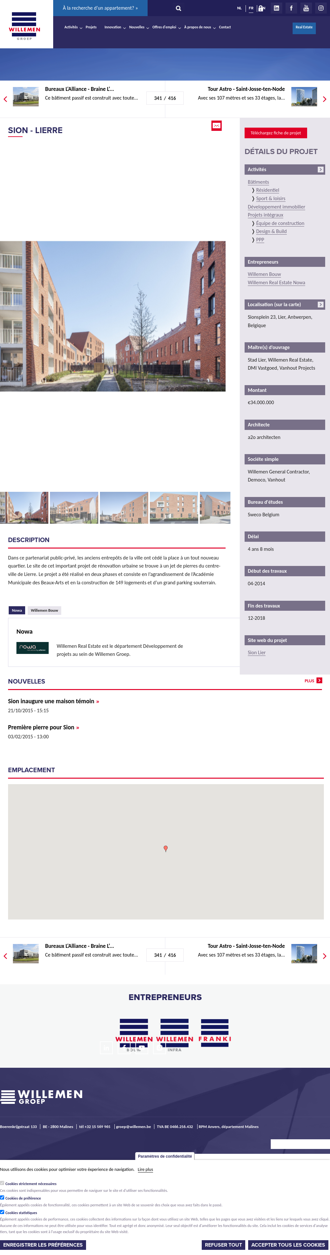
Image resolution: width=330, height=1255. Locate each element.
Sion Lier (257, 652)
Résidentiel (267, 190)
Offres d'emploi (164, 27)
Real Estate (304, 27)
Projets (91, 27)
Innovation (113, 27)
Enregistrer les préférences (43, 1245)
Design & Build (271, 231)
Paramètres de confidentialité (165, 1156)
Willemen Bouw (44, 610)
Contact (225, 27)
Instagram (321, 8)
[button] (166, 849)
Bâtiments (258, 182)
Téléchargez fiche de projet (276, 133)
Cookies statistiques (21, 1213)
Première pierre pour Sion (43, 727)
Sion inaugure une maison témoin (53, 701)
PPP (260, 240)
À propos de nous (197, 27)
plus (309, 681)
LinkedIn (276, 8)
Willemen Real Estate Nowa (276, 282)
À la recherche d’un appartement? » (100, 8)
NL (239, 8)
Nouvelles (136, 27)
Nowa (18, 609)
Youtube (306, 8)
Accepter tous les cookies (288, 1245)
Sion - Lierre (35, 130)
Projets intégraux (265, 215)
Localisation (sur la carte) (274, 304)
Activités (71, 27)
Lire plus (145, 1169)
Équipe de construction (280, 223)
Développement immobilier (276, 207)
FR (251, 8)
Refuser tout (223, 1245)
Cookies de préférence (23, 1198)
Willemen (24, 26)
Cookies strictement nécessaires (31, 1184)
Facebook (291, 8)
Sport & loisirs (271, 198)
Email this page (217, 126)
